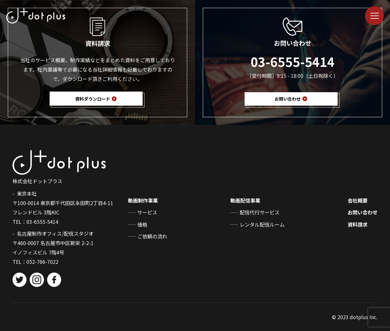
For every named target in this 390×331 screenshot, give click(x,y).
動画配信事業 (245, 200)
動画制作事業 (143, 200)
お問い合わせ (363, 212)
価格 (142, 224)
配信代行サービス (260, 212)
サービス (147, 212)
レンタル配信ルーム (262, 224)
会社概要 (358, 200)
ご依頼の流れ (152, 236)
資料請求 (358, 224)
